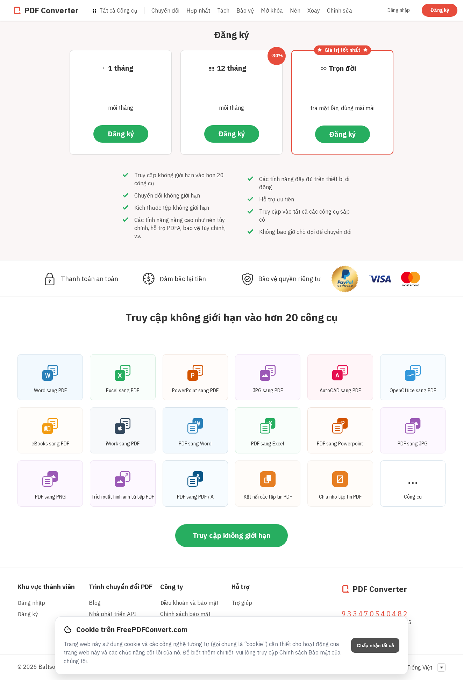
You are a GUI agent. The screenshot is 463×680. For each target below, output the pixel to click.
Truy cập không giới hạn (231, 535)
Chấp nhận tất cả (375, 645)
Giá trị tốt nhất (343, 50)
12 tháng (231, 68)
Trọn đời (342, 68)
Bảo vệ (245, 10)
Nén (295, 10)
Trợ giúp (242, 602)
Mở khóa (272, 10)
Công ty (171, 587)
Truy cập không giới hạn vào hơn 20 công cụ (232, 317)
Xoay (313, 10)
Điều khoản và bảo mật (189, 602)
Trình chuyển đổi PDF (120, 587)
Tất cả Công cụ (115, 10)
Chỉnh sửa (339, 10)
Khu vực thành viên (46, 587)
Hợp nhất (198, 10)
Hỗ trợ (241, 587)
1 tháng (120, 68)
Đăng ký (439, 10)
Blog (95, 602)
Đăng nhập (398, 10)
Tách (223, 10)
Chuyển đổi (165, 10)
